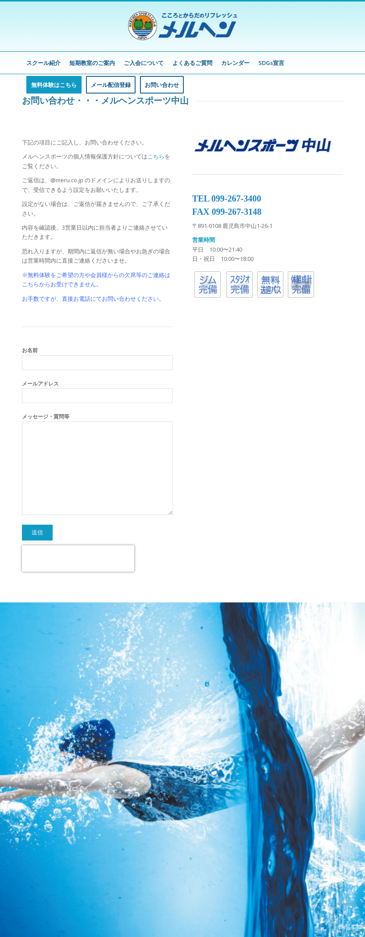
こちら (156, 156)
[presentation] (78, 558)
